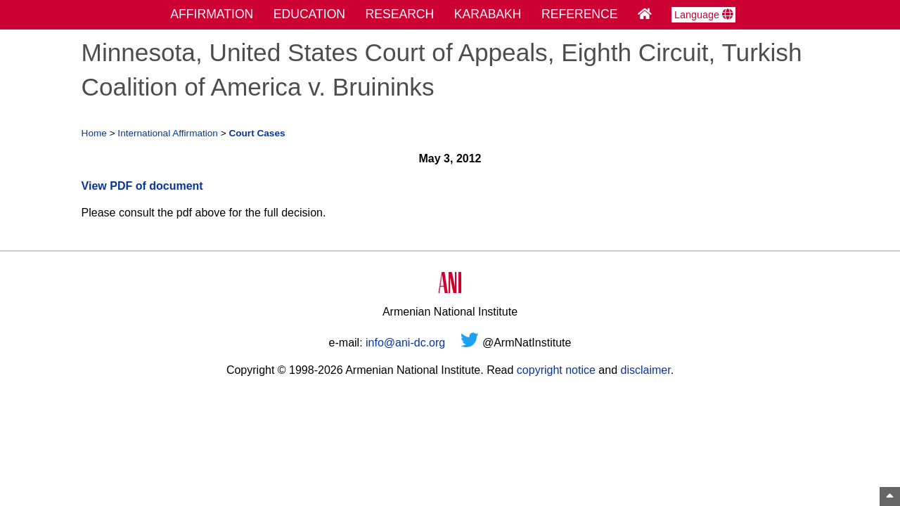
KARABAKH (488, 14)
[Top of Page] (890, 496)
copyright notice (556, 370)
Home (94, 133)
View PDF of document (142, 186)
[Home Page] (645, 14)
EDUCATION (309, 14)
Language (703, 14)
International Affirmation (167, 133)
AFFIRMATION (211, 14)
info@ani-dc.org (405, 343)
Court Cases (257, 133)
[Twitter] (470, 343)
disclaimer (645, 370)
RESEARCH (400, 14)
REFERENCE (579, 14)
